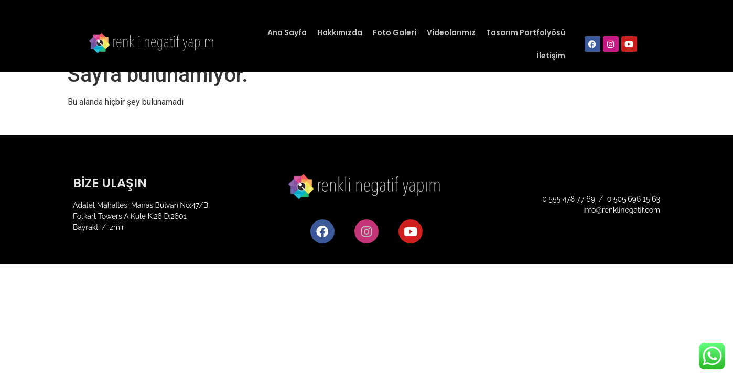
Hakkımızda (339, 32)
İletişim (551, 55)
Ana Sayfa (287, 32)
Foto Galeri (394, 32)
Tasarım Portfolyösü (525, 32)
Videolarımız (451, 32)
